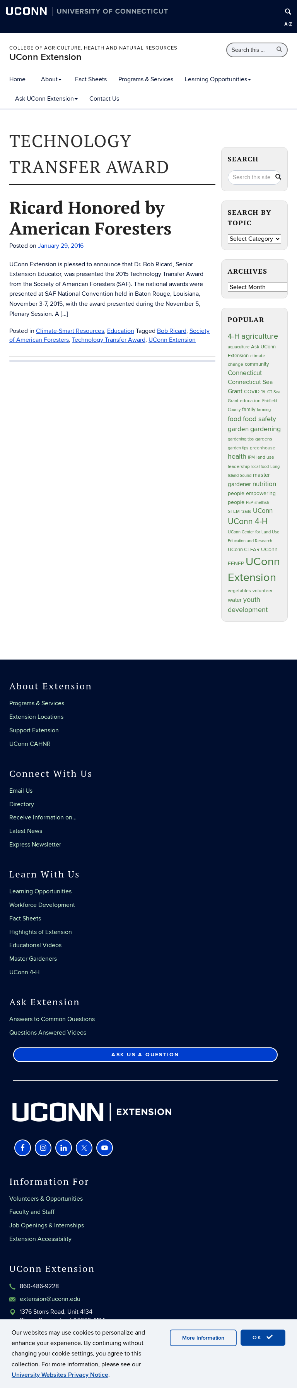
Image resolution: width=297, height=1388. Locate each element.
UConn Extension (45, 57)
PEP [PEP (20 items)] (249, 502)
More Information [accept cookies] (203, 1338)
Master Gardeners (33, 959)
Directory (21, 804)
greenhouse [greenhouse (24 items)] (262, 448)
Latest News (25, 831)
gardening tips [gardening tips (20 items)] (241, 439)
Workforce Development (42, 905)
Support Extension (34, 730)
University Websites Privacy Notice (60, 1375)
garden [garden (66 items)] (238, 429)
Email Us (20, 791)
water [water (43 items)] (235, 600)
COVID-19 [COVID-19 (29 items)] (255, 392)
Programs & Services (145, 79)
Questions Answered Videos (47, 1033)
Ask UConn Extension (46, 99)
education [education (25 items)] (250, 400)
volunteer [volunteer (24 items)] (263, 590)
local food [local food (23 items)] (260, 466)
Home (17, 79)
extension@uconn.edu (50, 1299)
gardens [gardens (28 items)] (263, 439)
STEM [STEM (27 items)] (234, 511)
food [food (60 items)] (234, 419)
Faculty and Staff (32, 1212)
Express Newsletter (35, 844)
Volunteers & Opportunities (46, 1199)
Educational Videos (35, 945)
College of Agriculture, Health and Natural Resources (93, 48)
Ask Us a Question (145, 1054)
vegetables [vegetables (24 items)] (239, 590)
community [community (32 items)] (257, 364)
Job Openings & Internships (46, 1225)
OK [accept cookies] (263, 1337)
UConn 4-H (24, 972)
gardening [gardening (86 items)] (265, 429)
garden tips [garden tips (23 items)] (238, 448)
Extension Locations (36, 717)
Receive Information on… (43, 817)
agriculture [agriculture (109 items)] (259, 336)
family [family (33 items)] (248, 409)
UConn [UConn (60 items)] (263, 511)
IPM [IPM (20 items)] (251, 457)
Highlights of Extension (40, 932)
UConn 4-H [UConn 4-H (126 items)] (248, 521)
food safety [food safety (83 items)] (259, 419)
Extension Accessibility (40, 1239)
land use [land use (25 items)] (265, 457)
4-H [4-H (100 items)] (234, 336)
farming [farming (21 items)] (264, 409)
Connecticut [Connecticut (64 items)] (245, 373)
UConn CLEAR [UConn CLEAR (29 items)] (243, 550)
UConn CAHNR (30, 744)
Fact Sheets (91, 79)
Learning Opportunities (218, 79)
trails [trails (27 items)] (246, 511)
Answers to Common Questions (52, 1019)
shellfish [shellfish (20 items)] (261, 502)
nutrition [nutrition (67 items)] (264, 484)
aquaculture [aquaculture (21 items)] (238, 347)
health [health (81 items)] (237, 456)
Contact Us (104, 99)
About (51, 79)
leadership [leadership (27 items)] (239, 467)
